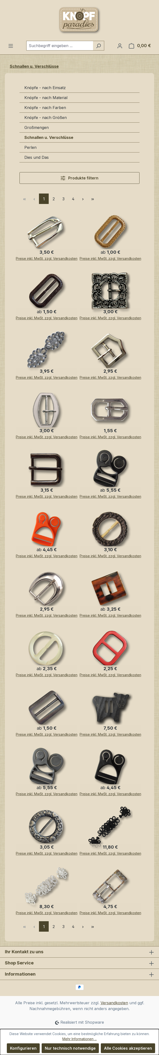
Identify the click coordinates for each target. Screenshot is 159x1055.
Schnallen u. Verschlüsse (48, 137)
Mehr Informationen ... (79, 1039)
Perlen (30, 147)
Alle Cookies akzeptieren (128, 1048)
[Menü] (11, 46)
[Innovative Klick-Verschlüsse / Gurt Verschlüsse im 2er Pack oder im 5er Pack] (111, 471)
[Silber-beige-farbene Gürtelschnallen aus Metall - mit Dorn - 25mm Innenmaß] (48, 411)
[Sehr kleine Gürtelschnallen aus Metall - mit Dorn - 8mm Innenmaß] (111, 411)
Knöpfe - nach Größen (45, 117)
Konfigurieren (23, 1048)
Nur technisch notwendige (70, 1048)
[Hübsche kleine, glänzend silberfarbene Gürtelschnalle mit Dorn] (111, 352)
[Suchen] (98, 46)
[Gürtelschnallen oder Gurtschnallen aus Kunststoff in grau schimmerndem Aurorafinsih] (48, 709)
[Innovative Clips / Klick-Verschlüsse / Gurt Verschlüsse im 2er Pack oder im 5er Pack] (48, 530)
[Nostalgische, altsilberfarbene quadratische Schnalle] (111, 292)
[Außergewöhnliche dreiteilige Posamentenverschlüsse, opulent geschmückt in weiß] (48, 887)
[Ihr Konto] (120, 46)
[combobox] (59, 46)
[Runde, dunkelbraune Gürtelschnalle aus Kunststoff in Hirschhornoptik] (111, 530)
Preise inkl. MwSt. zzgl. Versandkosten (46, 258)
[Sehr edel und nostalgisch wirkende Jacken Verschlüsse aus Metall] (48, 352)
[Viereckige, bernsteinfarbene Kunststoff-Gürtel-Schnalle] (111, 590)
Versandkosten (114, 1002)
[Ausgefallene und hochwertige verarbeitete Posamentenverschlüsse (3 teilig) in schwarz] (111, 828)
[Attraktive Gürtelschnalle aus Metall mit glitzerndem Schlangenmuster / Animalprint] (111, 887)
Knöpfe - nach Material (45, 97)
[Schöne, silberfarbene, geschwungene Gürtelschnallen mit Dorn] (48, 590)
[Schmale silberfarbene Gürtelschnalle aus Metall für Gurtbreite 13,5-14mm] (48, 233)
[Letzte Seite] (92, 199)
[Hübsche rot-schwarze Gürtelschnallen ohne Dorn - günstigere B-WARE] (111, 649)
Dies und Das (36, 157)
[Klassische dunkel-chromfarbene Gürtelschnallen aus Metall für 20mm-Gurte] (48, 471)
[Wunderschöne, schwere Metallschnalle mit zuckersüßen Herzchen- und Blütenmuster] (48, 828)
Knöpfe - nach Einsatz (45, 87)
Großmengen (36, 127)
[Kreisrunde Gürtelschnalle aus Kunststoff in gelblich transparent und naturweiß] (48, 649)
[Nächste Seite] (83, 199)
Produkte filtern (79, 178)
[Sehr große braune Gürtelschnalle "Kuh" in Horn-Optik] (111, 709)
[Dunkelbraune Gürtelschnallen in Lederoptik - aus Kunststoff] (48, 292)
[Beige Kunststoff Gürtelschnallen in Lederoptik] (111, 233)
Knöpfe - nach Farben (45, 107)
